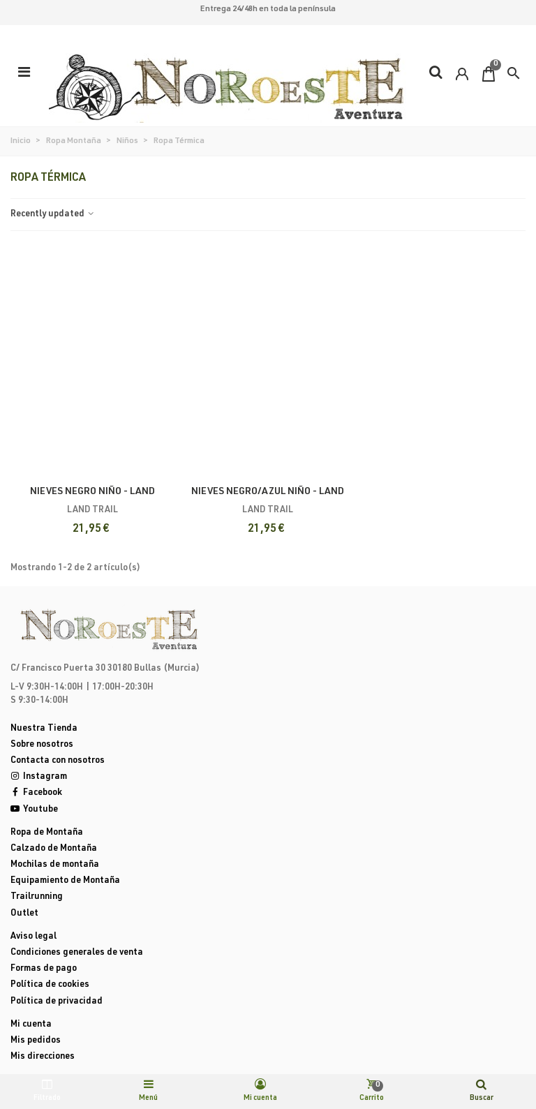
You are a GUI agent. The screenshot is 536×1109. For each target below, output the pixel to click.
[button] (514, 73)
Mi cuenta (31, 1024)
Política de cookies (49, 985)
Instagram (38, 777)
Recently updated (53, 214)
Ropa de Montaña (46, 833)
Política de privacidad (56, 1001)
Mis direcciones (42, 1057)
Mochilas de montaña (54, 865)
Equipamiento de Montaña (65, 881)
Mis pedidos (35, 1040)
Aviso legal (33, 936)
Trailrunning (36, 897)
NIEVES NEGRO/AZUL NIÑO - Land (267, 492)
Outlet (24, 913)
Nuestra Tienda (43, 729)
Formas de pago (43, 969)
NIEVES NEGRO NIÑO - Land (92, 492)
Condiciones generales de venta (76, 953)
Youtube (34, 810)
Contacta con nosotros (57, 761)
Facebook (36, 793)
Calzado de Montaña (53, 849)
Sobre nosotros (41, 745)
